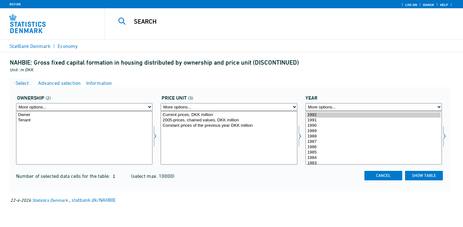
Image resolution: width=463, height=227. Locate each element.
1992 (374, 115)
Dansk (428, 5)
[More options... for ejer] (84, 107)
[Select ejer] (84, 138)
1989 (374, 131)
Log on (411, 5)
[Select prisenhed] (229, 138)
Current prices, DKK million (229, 115)
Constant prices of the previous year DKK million (229, 125)
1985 (374, 152)
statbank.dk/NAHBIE (93, 200)
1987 (374, 141)
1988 (374, 136)
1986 (374, 147)
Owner (84, 115)
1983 (374, 163)
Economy (68, 46)
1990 (374, 125)
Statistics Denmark (50, 200)
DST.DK (15, 4)
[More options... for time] (374, 107)
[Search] (273, 21)
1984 (374, 157)
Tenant (84, 120)
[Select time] (374, 138)
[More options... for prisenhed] (229, 107)
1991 (374, 120)
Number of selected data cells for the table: (63, 176)
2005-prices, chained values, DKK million (229, 120)
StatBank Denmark (29, 46)
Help (444, 5)
